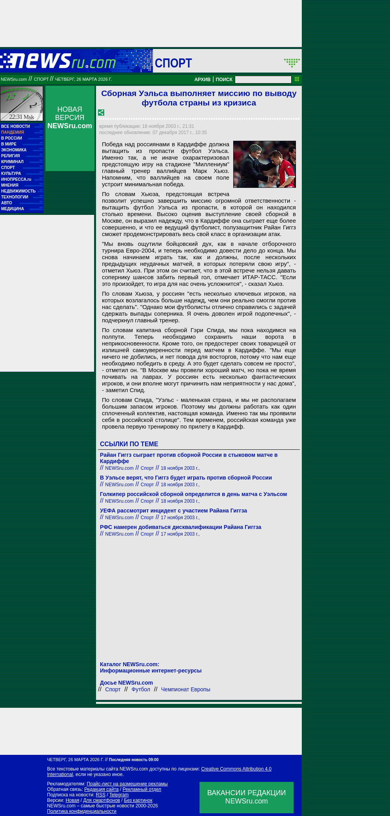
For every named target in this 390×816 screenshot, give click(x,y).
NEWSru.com (14, 79)
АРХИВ (202, 79)
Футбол (141, 689)
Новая (72, 800)
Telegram (119, 795)
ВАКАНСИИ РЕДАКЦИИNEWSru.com (246, 797)
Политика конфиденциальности (81, 811)
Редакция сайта (101, 789)
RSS (100, 795)
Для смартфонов (101, 800)
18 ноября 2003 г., (180, 468)
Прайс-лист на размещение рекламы (127, 784)
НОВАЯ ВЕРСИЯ (69, 117)
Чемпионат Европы (185, 689)
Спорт (173, 62)
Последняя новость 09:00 (133, 760)
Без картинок (138, 800)
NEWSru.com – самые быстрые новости (90, 806)
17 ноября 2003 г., (180, 517)
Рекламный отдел (142, 789)
